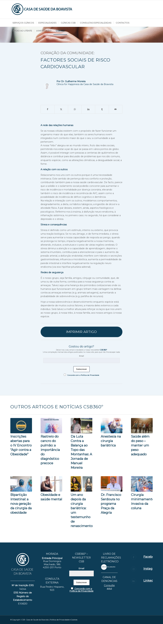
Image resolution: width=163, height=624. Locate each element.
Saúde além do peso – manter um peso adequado (140, 445)
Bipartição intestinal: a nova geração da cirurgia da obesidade (21, 503)
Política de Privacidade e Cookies (63, 620)
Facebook (150, 557)
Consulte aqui (109, 587)
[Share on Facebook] (47, 109)
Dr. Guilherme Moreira (73, 81)
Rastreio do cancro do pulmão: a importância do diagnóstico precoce (50, 450)
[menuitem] (23, 23)
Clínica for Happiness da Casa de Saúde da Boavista (85, 84)
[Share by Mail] (115, 109)
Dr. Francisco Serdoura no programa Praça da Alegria (111, 503)
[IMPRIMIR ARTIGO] (82, 332)
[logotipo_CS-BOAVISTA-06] (42, 9)
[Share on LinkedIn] (88, 109)
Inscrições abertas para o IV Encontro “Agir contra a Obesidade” (21, 445)
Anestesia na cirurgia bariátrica (111, 441)
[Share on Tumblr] (102, 109)
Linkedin (149, 580)
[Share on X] (61, 109)
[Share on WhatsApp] (75, 109)
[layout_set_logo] (108, 567)
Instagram (150, 568)
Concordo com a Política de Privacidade (81, 375)
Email (81, 356)
